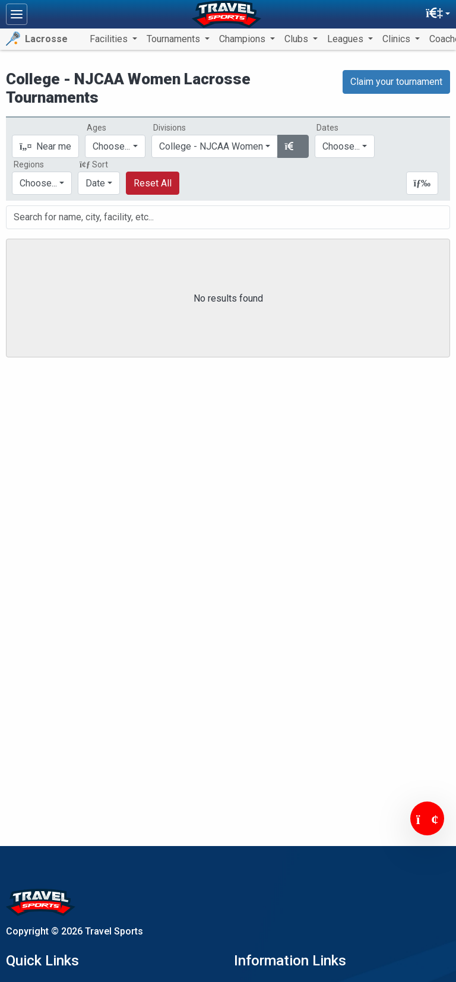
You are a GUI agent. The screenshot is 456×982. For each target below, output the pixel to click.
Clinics (397, 39)
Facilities (110, 39)
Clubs (297, 39)
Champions (243, 39)
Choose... (38, 183)
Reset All (153, 183)
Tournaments (174, 39)
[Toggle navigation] (16, 14)
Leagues (346, 39)
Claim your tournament (396, 81)
